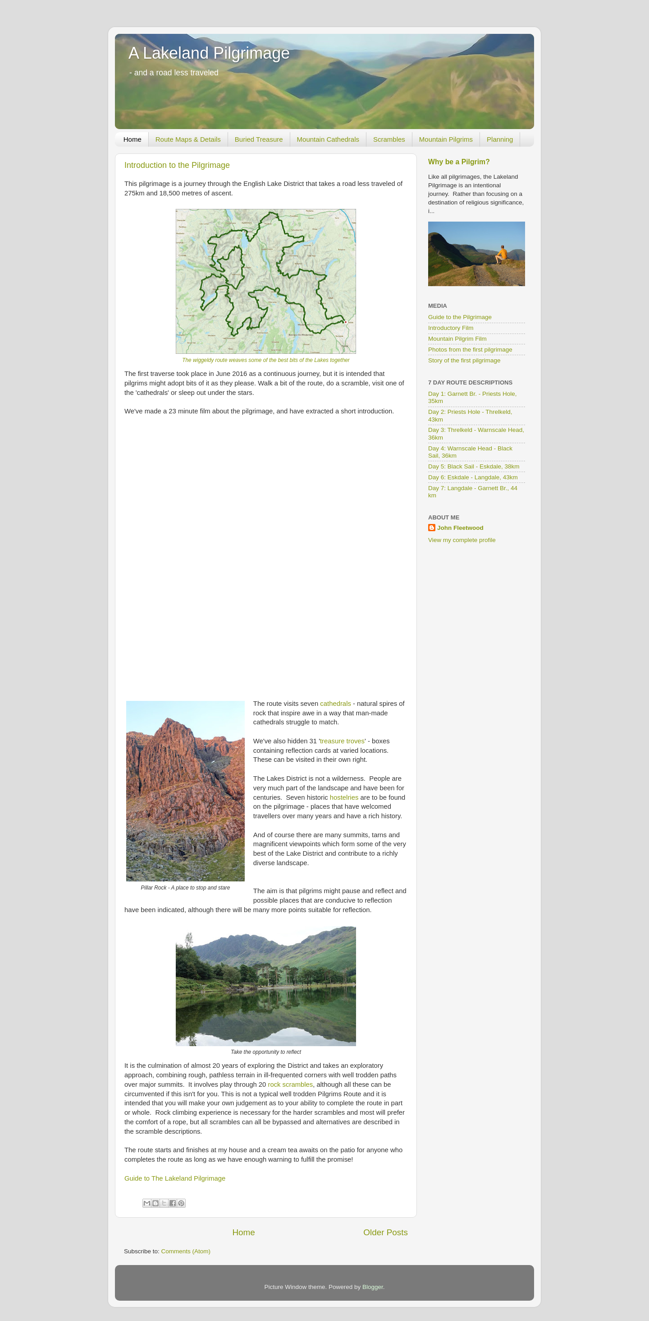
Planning (500, 139)
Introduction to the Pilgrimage (177, 165)
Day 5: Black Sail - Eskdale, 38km (474, 466)
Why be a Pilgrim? (459, 162)
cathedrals (335, 703)
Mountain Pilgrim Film (457, 338)
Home (132, 139)
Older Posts (385, 1232)
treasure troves (342, 741)
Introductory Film (451, 327)
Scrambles (389, 139)
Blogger (372, 1287)
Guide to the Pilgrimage (460, 317)
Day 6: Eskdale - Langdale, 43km (473, 477)
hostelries (344, 797)
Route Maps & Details (188, 139)
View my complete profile (462, 540)
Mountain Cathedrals (328, 139)
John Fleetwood (460, 527)
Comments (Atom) (186, 1251)
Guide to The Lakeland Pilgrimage (174, 1178)
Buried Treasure (259, 139)
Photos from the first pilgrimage (470, 349)
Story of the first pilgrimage (464, 360)
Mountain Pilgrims (446, 139)
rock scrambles (290, 1084)
